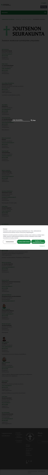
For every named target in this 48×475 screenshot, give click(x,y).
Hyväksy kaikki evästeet (24, 241)
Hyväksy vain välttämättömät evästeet (38, 241)
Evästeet (42, 246)
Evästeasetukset (10, 241)
